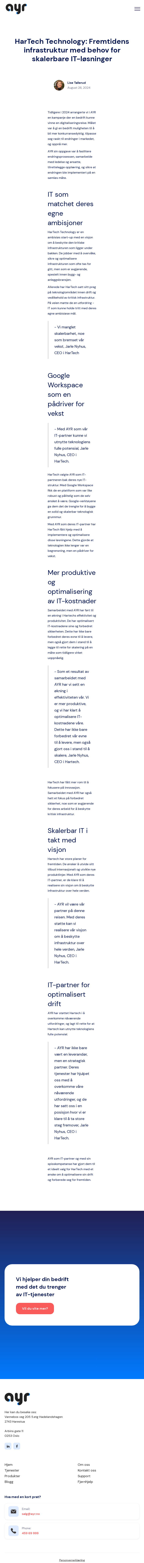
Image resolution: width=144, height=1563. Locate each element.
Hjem (9, 1465)
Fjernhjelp (85, 1482)
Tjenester (12, 1470)
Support (84, 1476)
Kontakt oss (87, 1470)
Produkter (12, 1476)
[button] (137, 9)
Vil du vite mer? (35, 1310)
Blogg (9, 1482)
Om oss (84, 1465)
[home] (15, 9)
